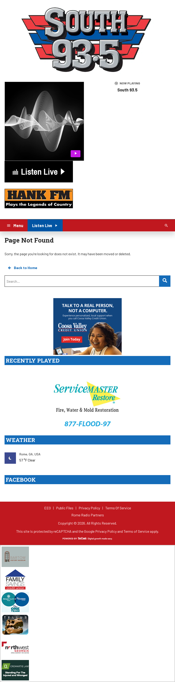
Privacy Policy (106, 531)
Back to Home (22, 267)
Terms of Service (136, 531)
